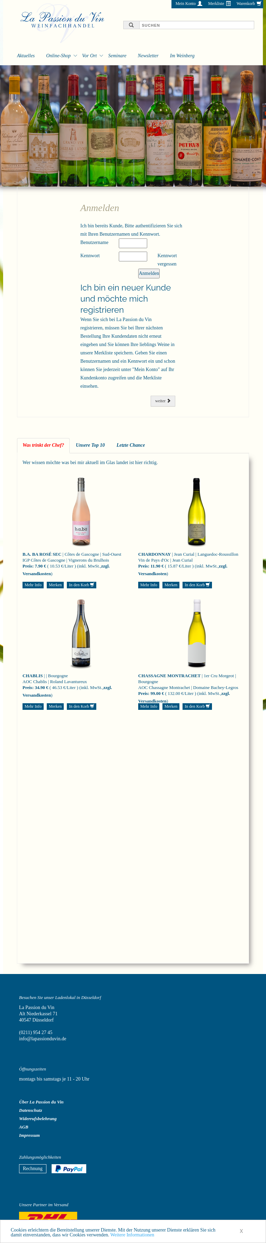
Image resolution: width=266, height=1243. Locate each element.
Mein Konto (186, 3)
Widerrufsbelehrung (38, 1118)
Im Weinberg (182, 55)
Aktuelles (26, 55)
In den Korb (81, 584)
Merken (55, 584)
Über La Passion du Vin (41, 1102)
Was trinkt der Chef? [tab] (43, 445)
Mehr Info (33, 584)
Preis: (28, 566)
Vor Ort (89, 55)
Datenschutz (30, 1110)
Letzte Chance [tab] (130, 445)
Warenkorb (246, 3)
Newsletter (148, 55)
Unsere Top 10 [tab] (90, 445)
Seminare (117, 55)
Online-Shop (58, 55)
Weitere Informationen (132, 1237)
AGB (23, 1126)
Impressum (29, 1135)
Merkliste (216, 3)
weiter (163, 400)
